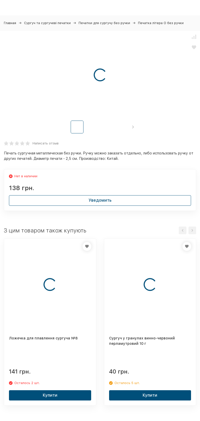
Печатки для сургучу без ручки (104, 23)
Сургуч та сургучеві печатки (47, 23)
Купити (50, 395)
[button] (133, 127)
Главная (10, 23)
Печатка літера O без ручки (161, 23)
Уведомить (100, 200)
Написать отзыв (46, 143)
